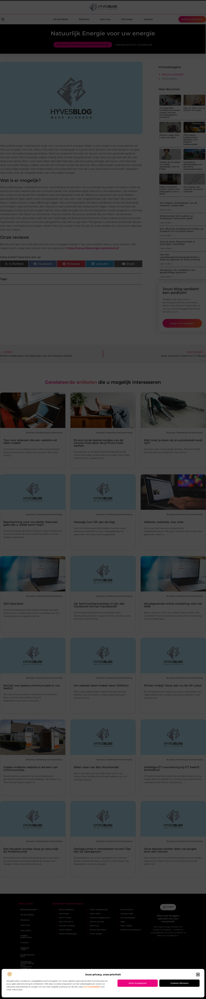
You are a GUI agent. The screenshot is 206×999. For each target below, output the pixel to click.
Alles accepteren (138, 983)
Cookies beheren (179, 983)
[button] (198, 974)
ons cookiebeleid (91, 986)
